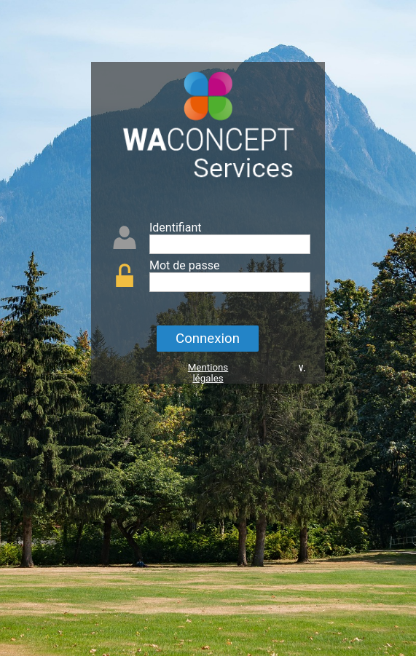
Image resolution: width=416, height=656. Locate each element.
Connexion (208, 339)
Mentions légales (208, 373)
